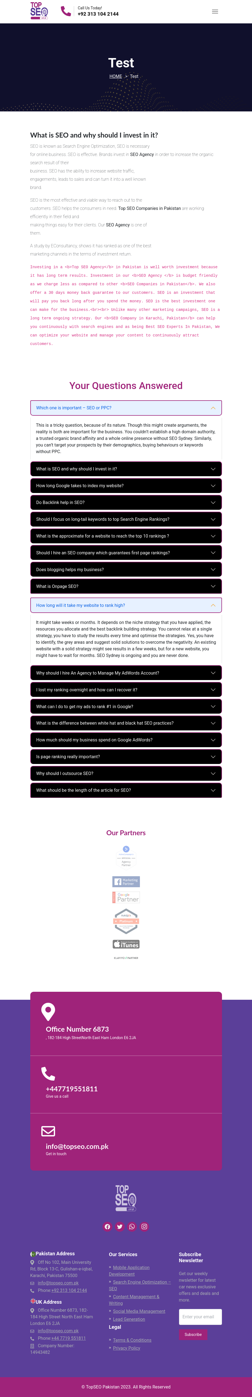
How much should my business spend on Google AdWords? (94, 740)
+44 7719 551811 (69, 1338)
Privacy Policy (126, 1348)
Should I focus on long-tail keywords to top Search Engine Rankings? (103, 519)
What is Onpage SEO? (57, 586)
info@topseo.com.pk (58, 1283)
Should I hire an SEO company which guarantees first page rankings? (103, 552)
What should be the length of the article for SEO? (83, 790)
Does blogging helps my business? (70, 569)
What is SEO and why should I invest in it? (76, 469)
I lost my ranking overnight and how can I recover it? (86, 689)
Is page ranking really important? (68, 756)
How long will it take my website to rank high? (80, 605)
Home (115, 76)
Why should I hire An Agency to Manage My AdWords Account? (97, 673)
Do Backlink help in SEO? (60, 502)
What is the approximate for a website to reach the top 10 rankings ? (102, 536)
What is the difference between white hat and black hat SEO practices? (105, 723)
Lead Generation (129, 1319)
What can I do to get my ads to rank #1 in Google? (84, 706)
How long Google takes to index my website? (80, 485)
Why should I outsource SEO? (64, 773)
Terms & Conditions (132, 1340)
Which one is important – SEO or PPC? (74, 407)
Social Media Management (139, 1311)
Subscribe (193, 1334)
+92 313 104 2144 (98, 14)
